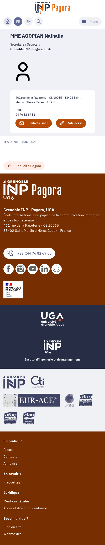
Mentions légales (16, 501)
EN (28, 21)
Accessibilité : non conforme (25, 508)
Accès (8, 449)
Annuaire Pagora (24, 165)
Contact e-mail (33, 123)
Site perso (71, 123)
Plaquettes (11, 482)
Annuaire (10, 463)
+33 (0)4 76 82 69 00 (29, 253)
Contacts (10, 456)
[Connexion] (7, 21)
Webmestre (12, 534)
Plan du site (12, 527)
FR (18, 21)
